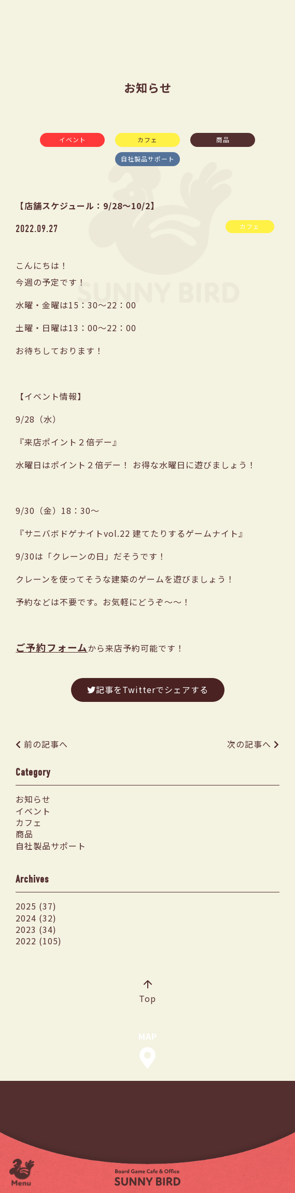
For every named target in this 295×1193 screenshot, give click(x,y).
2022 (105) (39, 940)
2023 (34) (36, 929)
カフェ (147, 139)
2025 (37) (36, 906)
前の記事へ (46, 744)
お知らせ (33, 799)
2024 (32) (36, 918)
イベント (72, 139)
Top (147, 993)
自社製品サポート (148, 158)
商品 (223, 139)
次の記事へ (249, 744)
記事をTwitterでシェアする (147, 689)
